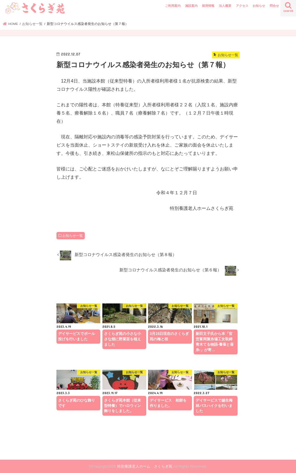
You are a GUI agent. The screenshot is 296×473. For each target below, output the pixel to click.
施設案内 (191, 5)
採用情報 (208, 5)
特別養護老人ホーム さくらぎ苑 (144, 466)
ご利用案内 (173, 5)
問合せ (274, 5)
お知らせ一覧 (72, 236)
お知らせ (259, 5)
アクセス (242, 5)
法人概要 (225, 5)
